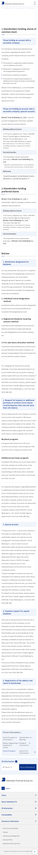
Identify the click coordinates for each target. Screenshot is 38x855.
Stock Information (12, 732)
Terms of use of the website (10, 828)
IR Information (8, 761)
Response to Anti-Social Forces (11, 843)
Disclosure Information (10, 821)
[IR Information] (19, 808)
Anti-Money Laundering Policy (11, 836)
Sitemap (5, 832)
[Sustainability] (19, 814)
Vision (4, 795)
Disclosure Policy (7, 840)
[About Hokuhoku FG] (19, 802)
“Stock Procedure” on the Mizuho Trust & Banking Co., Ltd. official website (18, 177)
